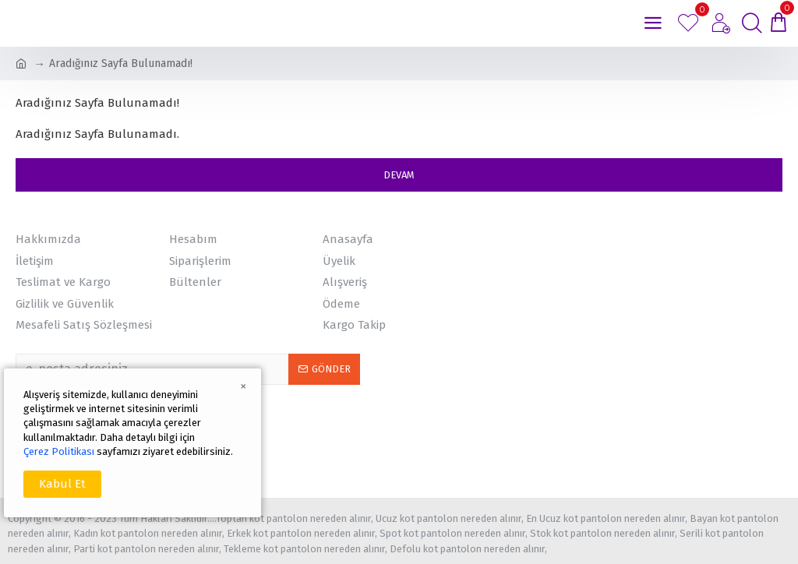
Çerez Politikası (58, 451)
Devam (399, 175)
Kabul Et (62, 484)
